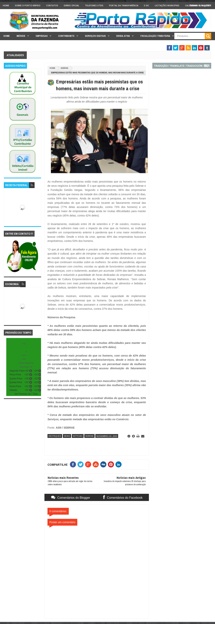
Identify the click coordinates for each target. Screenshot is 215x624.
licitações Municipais (167, 5)
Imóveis (21, 36)
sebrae (64, 68)
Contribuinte (66, 36)
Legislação (188, 43)
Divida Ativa (123, 36)
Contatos (52, 5)
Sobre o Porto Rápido (27, 5)
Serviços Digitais (95, 36)
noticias (78, 436)
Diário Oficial (71, 5)
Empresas (42, 36)
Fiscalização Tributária (155, 36)
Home (6, 5)
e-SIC (146, 5)
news (67, 436)
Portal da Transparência (123, 5)
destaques (54, 436)
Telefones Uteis (94, 5)
